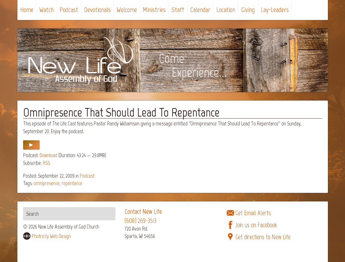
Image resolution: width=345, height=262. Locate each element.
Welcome (127, 9)
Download (48, 155)
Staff (178, 9)
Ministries (154, 9)
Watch (46, 9)
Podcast (69, 9)
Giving (248, 9)
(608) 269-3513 (140, 221)
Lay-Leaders (275, 9)
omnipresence (47, 183)
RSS (46, 163)
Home (26, 9)
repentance (72, 183)
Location (225, 9)
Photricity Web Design (51, 236)
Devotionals (97, 9)
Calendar (200, 9)
